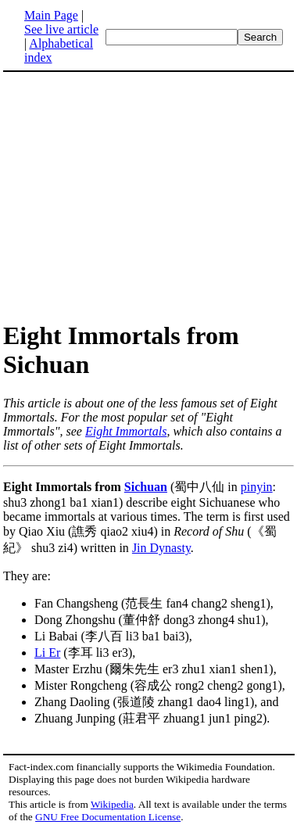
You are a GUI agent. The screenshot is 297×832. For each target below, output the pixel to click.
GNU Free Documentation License (108, 817)
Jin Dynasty (161, 547)
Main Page (51, 15)
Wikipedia (112, 804)
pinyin (257, 486)
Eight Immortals (125, 431)
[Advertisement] (134, 195)
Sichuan (145, 486)
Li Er (47, 652)
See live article (61, 29)
